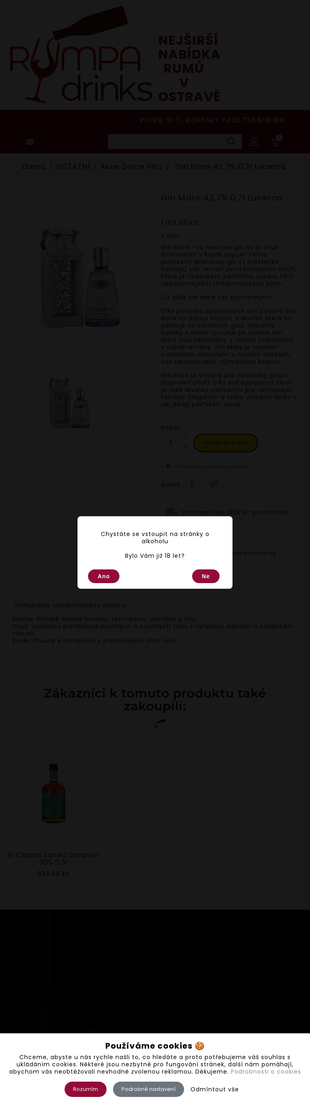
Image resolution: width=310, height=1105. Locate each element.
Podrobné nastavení (148, 1089)
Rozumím (85, 1089)
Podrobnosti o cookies (266, 1072)
